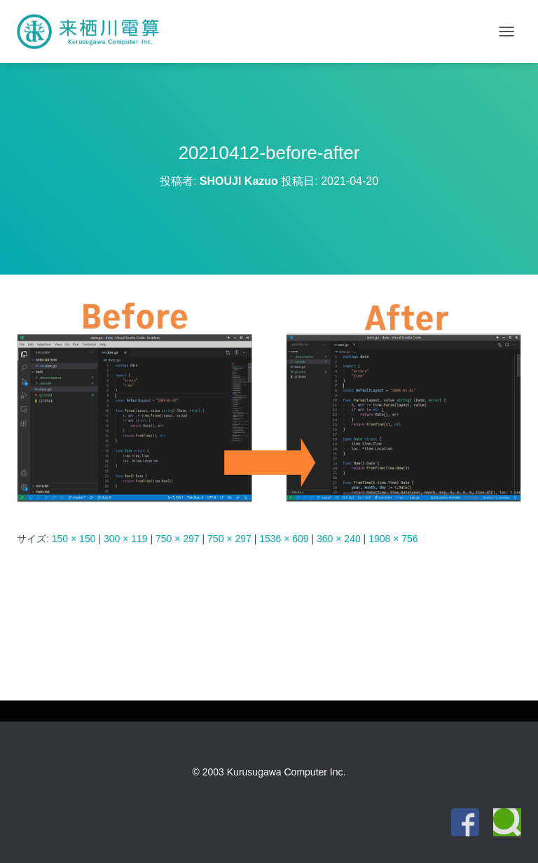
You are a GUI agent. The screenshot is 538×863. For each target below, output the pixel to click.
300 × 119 (126, 538)
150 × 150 (74, 538)
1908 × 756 (393, 538)
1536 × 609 (283, 538)
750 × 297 (178, 538)
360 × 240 (339, 538)
